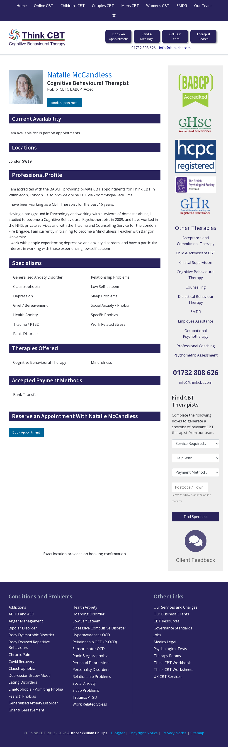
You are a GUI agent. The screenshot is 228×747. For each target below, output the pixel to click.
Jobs (157, 634)
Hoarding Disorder (88, 614)
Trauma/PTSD (85, 697)
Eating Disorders (23, 682)
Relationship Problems (92, 676)
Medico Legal (165, 641)
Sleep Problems (86, 690)
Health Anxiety (85, 607)
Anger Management (26, 621)
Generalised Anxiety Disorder (33, 703)
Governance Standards (173, 628)
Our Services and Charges (175, 607)
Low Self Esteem (86, 621)
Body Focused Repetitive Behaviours (29, 644)
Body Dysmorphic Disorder (31, 634)
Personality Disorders (91, 669)
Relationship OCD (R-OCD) (95, 641)
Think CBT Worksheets (173, 669)
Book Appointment (65, 103)
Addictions (17, 607)
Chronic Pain (19, 654)
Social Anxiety (84, 683)
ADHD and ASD (21, 614)
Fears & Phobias (22, 696)
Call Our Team (175, 36)
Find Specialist (196, 516)
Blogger (118, 732)
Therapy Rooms (167, 655)
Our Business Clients (171, 614)
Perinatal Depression (91, 662)
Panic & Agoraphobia (90, 655)
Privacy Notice (175, 732)
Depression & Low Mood (30, 675)
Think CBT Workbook (172, 662)
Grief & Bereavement (26, 710)
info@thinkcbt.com (175, 47)
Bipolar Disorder (23, 628)
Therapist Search (203, 36)
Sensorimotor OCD (89, 648)
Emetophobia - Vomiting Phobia (36, 689)
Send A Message (146, 36)
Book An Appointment (118, 36)
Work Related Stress (90, 704)
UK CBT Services (168, 676)
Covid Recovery (21, 661)
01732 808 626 (143, 47)
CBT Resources (166, 621)
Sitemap (197, 732)
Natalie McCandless (79, 75)
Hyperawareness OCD (91, 634)
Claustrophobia (22, 668)
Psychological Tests (170, 648)
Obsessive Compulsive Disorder (99, 628)
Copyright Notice (144, 732)
